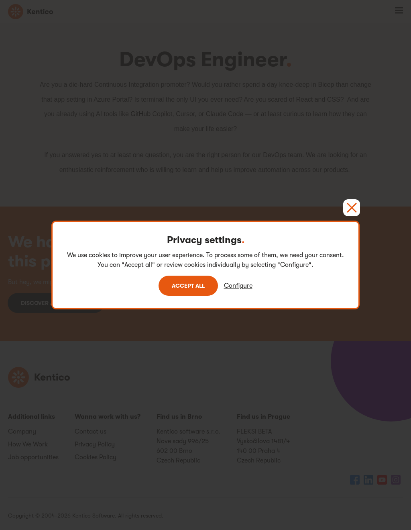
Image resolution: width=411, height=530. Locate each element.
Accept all (188, 285)
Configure (238, 285)
